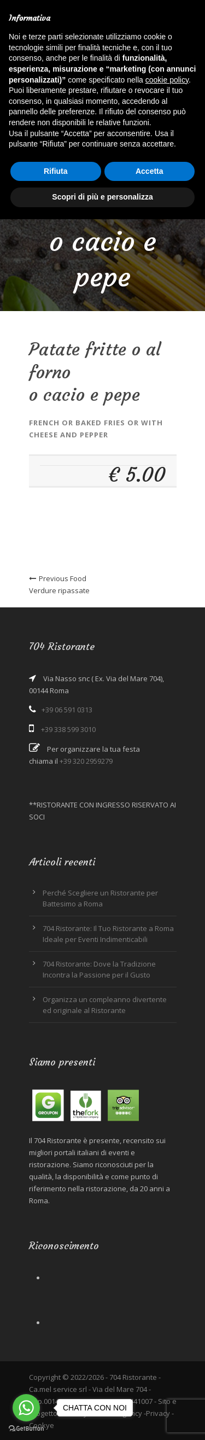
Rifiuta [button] (56, 171)
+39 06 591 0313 (67, 710)
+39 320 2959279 (86, 761)
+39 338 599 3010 (68, 729)
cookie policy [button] (167, 79)
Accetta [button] (149, 171)
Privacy (158, 1413)
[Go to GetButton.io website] (26, 1428)
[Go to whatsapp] (26, 1407)
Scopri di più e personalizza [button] (102, 196)
